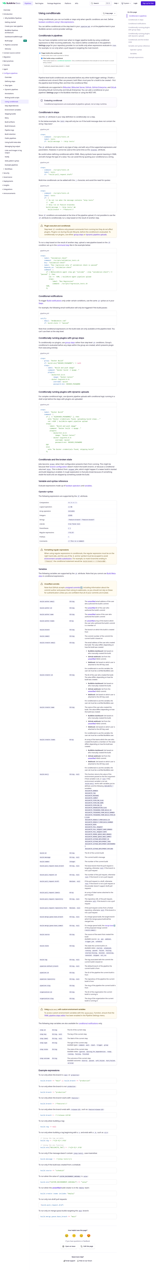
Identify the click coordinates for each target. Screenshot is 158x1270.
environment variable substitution (58, 558)
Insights (6, 185)
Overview (7, 10)
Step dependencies (12, 106)
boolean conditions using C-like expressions (56, 22)
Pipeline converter (11, 45)
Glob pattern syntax (12, 161)
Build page (16, 41)
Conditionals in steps (135, 20)
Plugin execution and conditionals (57, 226)
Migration (7, 57)
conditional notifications (88, 1023)
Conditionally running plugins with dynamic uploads (139, 35)
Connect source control (12, 53)
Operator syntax (136, 50)
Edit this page (87, 1246)
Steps (41, 303)
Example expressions (136, 57)
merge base (109, 926)
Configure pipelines (11, 73)
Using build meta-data (13, 142)
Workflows (8, 169)
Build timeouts (10, 126)
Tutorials (7, 65)
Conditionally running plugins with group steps (139, 28)
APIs (76, 3)
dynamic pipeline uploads (96, 234)
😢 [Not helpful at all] (67, 1235)
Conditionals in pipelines (138, 16)
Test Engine (39, 3)
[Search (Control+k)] (100, 3)
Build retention (10, 134)
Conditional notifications (137, 24)
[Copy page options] (108, 13)
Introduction (8, 14)
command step (63, 245)
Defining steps (10, 81)
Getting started (10, 22)
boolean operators (73, 486)
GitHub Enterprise (99, 87)
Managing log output (12, 146)
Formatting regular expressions (56, 550)
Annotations (9, 93)
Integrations (8, 189)
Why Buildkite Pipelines (13, 18)
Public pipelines (10, 138)
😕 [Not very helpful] (74, 1235)
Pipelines (28, 3)
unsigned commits (72, 587)
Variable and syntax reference (139, 46)
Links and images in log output (13, 151)
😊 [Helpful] (81, 1235)
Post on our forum (84, 1261)
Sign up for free (148, 3)
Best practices (8, 61)
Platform (68, 3)
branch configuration (58, 467)
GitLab (113, 87)
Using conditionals (11, 102)
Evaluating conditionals (53, 101)
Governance (8, 177)
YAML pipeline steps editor (55, 1015)
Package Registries (54, 3)
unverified (91, 601)
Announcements (9, 193)
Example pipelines (11, 165)
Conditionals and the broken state (138, 41)
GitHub (88, 87)
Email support (69, 1261)
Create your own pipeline (14, 26)
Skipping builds (10, 114)
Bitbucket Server (78, 87)
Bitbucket (67, 87)
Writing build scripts (12, 98)
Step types (8, 85)
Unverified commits (51, 584)
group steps (78, 234)
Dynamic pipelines (11, 89)
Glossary (8, 49)
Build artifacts (10, 122)
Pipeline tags (9, 130)
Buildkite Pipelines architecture (11, 31)
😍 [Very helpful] (89, 1235)
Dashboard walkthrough (13, 37)
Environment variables (13, 110)
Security (6, 173)
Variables (133, 53)
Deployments (8, 181)
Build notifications (54, 301)
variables (88, 486)
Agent (6, 69)
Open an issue (68, 1246)
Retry (7, 118)
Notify (7, 157)
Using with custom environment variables (64, 1009)
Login (135, 3)
